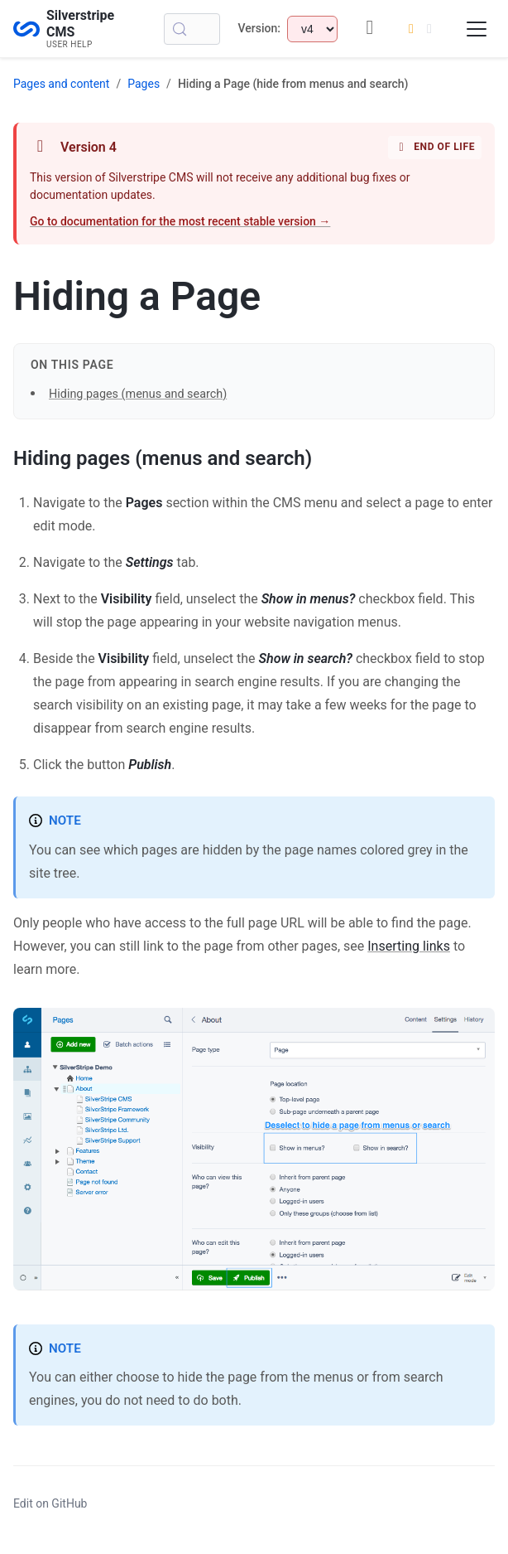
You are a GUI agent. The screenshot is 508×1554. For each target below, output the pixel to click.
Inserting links (408, 946)
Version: (259, 28)
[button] (254, 786)
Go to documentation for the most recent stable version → (180, 221)
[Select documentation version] (312, 29)
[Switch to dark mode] (420, 29)
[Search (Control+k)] (192, 29)
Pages (143, 83)
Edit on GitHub (50, 1503)
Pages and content (61, 83)
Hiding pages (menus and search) (138, 394)
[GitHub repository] (369, 28)
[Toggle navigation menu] (476, 29)
